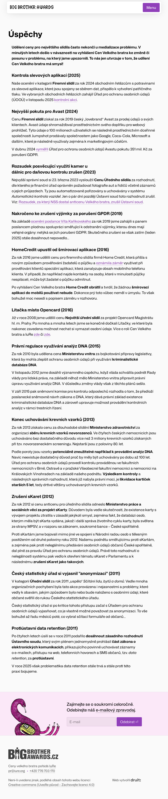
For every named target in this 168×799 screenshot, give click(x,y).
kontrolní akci (65, 99)
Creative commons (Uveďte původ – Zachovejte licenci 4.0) (51, 784)
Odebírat (129, 721)
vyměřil (42, 148)
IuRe (52, 766)
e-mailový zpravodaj (115, 710)
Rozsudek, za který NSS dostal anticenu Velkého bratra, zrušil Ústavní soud (81, 201)
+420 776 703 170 (42, 770)
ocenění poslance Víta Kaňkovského (61, 221)
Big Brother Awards (32, 7)
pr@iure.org (16, 770)
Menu (151, 7)
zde (37, 334)
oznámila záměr (109, 262)
